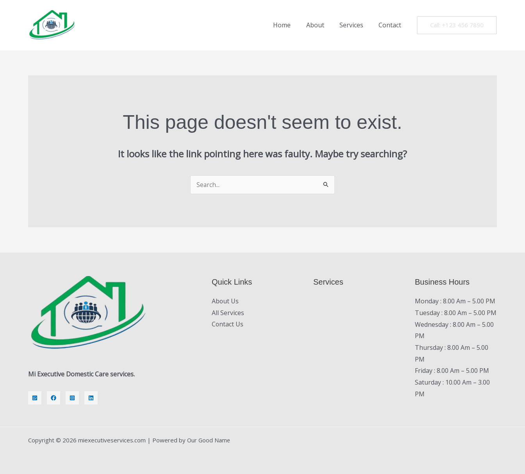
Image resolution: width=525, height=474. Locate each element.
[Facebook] (53, 398)
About (322, 25)
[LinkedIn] (91, 398)
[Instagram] (72, 398)
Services (356, 25)
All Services (228, 312)
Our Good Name (209, 440)
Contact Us (228, 324)
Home (292, 25)
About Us (225, 301)
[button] (457, 25)
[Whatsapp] (34, 398)
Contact (391, 25)
